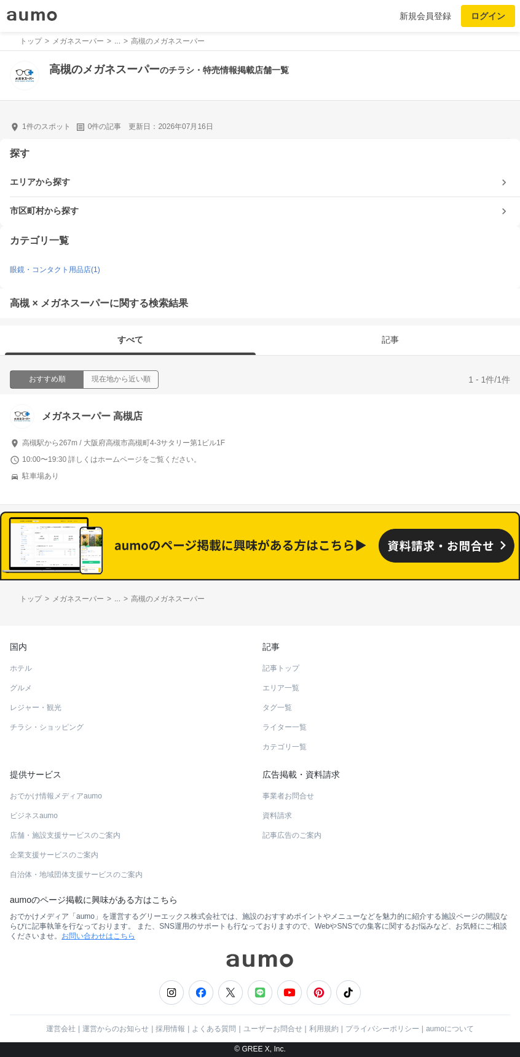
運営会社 (61, 1028)
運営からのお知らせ (115, 1028)
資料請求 (277, 815)
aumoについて (450, 1028)
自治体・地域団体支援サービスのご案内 (76, 874)
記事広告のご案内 (291, 835)
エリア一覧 (280, 688)
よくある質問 (214, 1028)
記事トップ (280, 668)
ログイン (488, 16)
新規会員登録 (425, 16)
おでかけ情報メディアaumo (56, 796)
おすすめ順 (47, 379)
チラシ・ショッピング (47, 727)
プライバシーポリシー (382, 1028)
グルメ (21, 688)
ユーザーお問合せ (272, 1028)
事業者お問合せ (288, 796)
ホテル (21, 668)
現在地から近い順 (121, 379)
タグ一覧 (277, 707)
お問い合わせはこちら (98, 936)
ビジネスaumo (34, 815)
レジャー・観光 (35, 707)
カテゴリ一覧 (284, 747)
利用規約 (324, 1028)
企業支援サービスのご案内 (54, 855)
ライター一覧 (284, 727)
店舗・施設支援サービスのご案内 (65, 835)
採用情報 (170, 1028)
